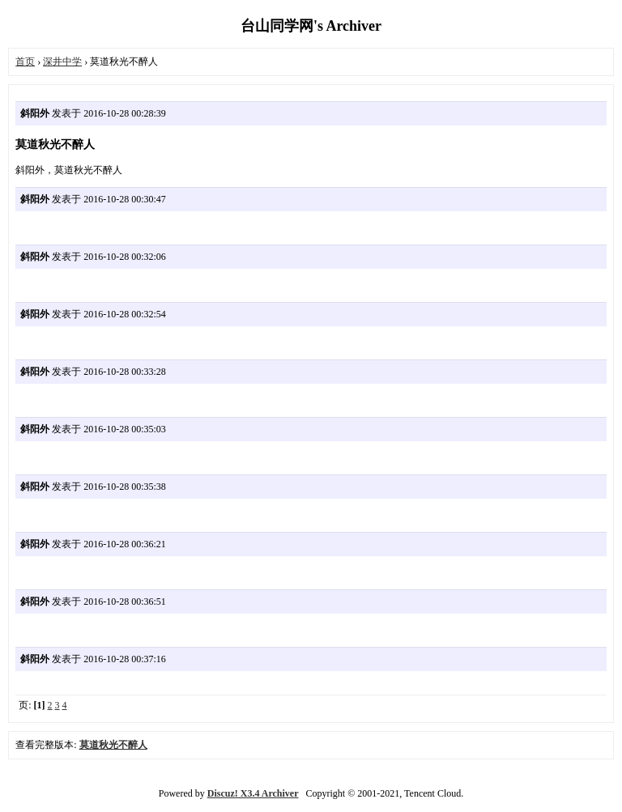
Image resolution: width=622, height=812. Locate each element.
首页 (25, 61)
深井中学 (62, 61)
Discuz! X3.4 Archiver (253, 793)
